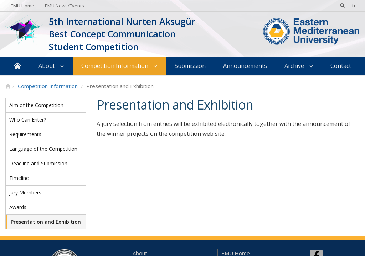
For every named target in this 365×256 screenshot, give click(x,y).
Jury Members (25, 192)
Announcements (245, 66)
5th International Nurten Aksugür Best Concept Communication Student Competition (122, 34)
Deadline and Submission (38, 163)
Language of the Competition (43, 148)
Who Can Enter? (27, 119)
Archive (294, 66)
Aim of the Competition (36, 105)
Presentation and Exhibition (46, 221)
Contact (340, 66)
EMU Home (22, 5)
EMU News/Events (64, 5)
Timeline (19, 178)
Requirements (25, 134)
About (46, 66)
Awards (17, 207)
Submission (190, 66)
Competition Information (114, 66)
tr (354, 5)
